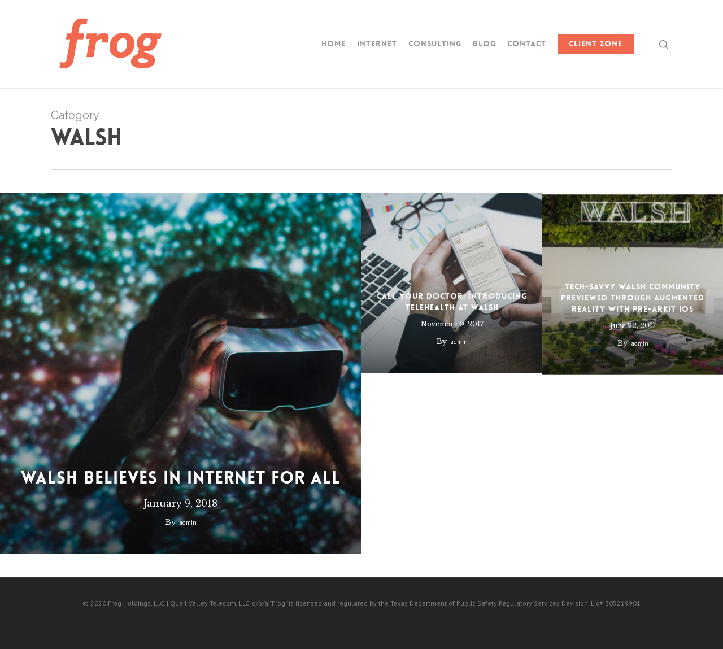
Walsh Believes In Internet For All (181, 478)
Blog (484, 43)
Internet (377, 43)
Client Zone (595, 43)
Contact (526, 43)
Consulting (434, 43)
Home (333, 43)
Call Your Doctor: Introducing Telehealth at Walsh (452, 303)
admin (187, 522)
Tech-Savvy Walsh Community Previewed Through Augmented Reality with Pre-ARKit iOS (632, 306)
